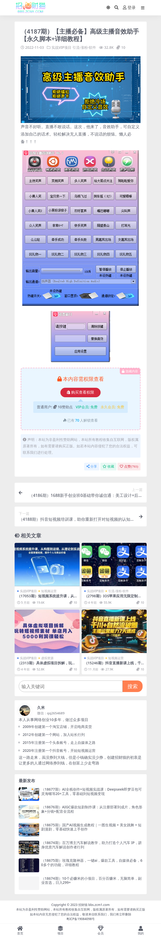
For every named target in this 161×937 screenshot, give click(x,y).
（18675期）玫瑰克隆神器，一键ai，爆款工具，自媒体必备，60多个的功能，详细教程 (92, 862)
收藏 (108, 466)
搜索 (132, 686)
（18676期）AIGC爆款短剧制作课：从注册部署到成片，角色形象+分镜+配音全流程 (91, 809)
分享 (92, 466)
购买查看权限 (80, 392)
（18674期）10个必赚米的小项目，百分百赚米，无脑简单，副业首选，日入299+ (91, 880)
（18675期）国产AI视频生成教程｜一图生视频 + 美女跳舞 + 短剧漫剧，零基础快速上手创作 (91, 826)
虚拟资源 (47, 658)
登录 (129, 7)
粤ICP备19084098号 (80, 918)
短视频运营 (49, 591)
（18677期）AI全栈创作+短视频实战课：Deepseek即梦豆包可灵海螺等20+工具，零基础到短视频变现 (91, 791)
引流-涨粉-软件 (84, 47)
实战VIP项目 (61, 47)
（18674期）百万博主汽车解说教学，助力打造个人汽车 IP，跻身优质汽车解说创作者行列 (91, 844)
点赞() (129, 466)
